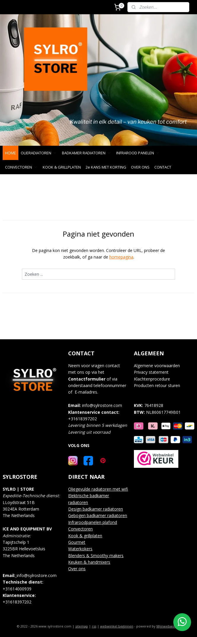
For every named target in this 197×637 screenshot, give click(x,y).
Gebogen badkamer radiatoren (97, 515)
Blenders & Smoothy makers (96, 555)
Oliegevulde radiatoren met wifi (98, 489)
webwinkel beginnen (116, 626)
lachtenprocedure (154, 379)
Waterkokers (80, 549)
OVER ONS (140, 167)
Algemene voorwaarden (157, 365)
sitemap (81, 626)
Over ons (77, 568)
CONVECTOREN (21, 167)
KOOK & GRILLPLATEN (62, 167)
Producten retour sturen (157, 385)
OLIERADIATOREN (39, 153)
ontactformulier (88, 379)
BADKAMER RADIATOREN (86, 153)
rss (94, 626)
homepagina (121, 257)
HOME (10, 153)
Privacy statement (151, 372)
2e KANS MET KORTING (106, 167)
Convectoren (80, 529)
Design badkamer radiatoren (95, 509)
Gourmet (76, 542)
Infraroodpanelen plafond (92, 522)
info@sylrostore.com (102, 405)
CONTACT (162, 167)
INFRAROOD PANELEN (138, 153)
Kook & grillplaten (85, 535)
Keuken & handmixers (89, 562)
